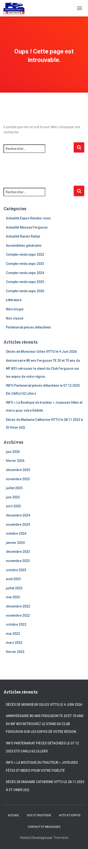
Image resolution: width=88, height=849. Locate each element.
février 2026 (15, 461)
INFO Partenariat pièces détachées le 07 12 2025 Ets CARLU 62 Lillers (42, 747)
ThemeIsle (60, 838)
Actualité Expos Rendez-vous (28, 218)
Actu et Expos (69, 815)
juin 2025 (13, 497)
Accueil (13, 815)
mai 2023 (13, 597)
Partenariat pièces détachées (28, 327)
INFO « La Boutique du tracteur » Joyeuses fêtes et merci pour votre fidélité (42, 766)
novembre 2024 (18, 524)
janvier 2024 (15, 543)
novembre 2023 (18, 561)
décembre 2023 (18, 552)
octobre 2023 (16, 570)
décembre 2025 (18, 470)
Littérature (14, 300)
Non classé (14, 318)
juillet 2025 (14, 488)
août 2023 (13, 579)
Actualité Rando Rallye (23, 236)
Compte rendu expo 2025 (25, 282)
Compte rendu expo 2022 (25, 254)
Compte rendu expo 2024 (25, 273)
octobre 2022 (16, 624)
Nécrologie (14, 309)
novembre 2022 (18, 615)
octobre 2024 (16, 533)
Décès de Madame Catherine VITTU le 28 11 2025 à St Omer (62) (45, 786)
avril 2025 (13, 506)
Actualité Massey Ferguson (27, 227)
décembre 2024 (18, 515)
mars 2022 (14, 642)
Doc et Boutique (39, 815)
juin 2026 (13, 452)
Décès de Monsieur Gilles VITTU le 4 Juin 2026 (41, 351)
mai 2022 (13, 634)
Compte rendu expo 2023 (25, 264)
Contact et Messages (44, 826)
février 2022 (15, 652)
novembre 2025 (18, 479)
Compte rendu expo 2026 (25, 291)
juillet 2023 (14, 588)
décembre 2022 (18, 606)
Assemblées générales (24, 245)
